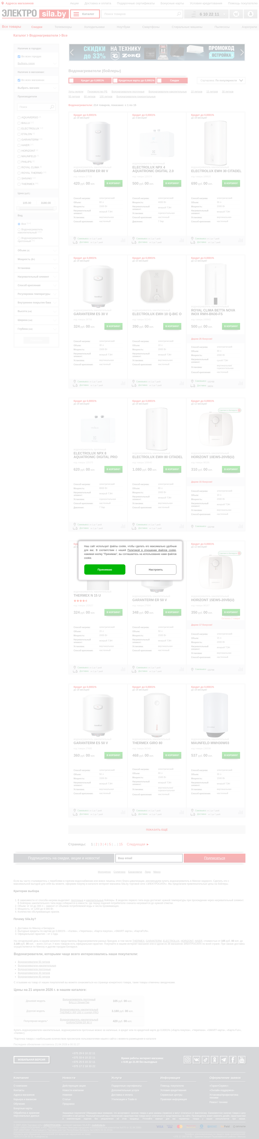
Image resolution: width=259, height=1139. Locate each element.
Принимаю (105, 569)
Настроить (156, 569)
